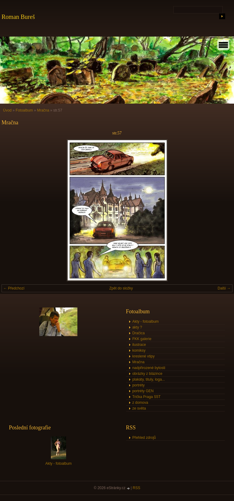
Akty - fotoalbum (145, 321)
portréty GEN (143, 391)
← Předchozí (13, 288)
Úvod (7, 110)
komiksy (138, 350)
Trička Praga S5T (146, 397)
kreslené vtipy (143, 356)
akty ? (137, 327)
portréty (138, 385)
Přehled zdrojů (144, 437)
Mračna (43, 110)
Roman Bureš (18, 16)
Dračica (138, 333)
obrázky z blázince (147, 373)
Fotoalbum (24, 110)
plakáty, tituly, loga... (148, 379)
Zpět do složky (121, 288)
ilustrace (139, 345)
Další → (224, 288)
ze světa (139, 408)
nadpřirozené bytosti (148, 368)
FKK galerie (141, 339)
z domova (140, 402)
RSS (136, 488)
